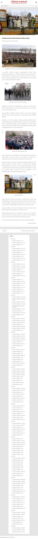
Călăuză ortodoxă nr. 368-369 (18, 355)
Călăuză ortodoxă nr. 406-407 (18, 302)
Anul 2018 (13, 367)
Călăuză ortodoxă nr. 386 (17, 330)
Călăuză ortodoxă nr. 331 (17, 413)
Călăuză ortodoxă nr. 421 (17, 279)
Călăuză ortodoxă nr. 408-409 (18, 297)
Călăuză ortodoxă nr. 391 (17, 324)
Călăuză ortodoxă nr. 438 (17, 256)
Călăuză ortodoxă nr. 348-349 (18, 388)
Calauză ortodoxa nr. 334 (17, 409)
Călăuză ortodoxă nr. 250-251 (18, 529)
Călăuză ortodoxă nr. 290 (17, 475)
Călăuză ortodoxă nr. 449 (17, 240)
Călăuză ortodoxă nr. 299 (17, 460)
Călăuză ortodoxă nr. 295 (17, 467)
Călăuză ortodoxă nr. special (18, 372)
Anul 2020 (13, 332)
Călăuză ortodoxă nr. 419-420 (18, 281)
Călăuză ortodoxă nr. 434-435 (18, 260)
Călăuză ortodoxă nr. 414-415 (18, 287)
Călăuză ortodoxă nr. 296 (17, 465)
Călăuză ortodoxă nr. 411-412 (18, 291)
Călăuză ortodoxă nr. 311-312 (18, 440)
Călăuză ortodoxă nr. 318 (17, 431)
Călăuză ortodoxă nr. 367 (17, 357)
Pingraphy (2, 537)
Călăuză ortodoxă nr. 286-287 (18, 481)
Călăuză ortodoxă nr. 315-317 (18, 433)
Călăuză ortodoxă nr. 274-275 (18, 498)
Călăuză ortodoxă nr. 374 (17, 345)
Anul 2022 (13, 295)
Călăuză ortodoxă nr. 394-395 (18, 320)
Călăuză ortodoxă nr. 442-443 (18, 250)
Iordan (4, 230)
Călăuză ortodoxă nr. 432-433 (18, 264)
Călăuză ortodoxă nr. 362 (17, 365)
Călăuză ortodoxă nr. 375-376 (18, 343)
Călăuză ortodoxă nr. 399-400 (18, 312)
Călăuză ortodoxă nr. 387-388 (18, 328)
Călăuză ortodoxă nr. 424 (17, 273)
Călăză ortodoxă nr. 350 (17, 384)
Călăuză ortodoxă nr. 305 (17, 448)
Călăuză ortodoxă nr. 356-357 (18, 374)
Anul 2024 (13, 262)
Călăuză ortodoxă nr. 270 (17, 500)
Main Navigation (19, 6)
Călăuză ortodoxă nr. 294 (17, 469)
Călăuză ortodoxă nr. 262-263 (18, 514)
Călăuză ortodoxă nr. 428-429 (18, 267)
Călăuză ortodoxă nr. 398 (17, 314)
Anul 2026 (13, 238)
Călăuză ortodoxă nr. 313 (17, 438)
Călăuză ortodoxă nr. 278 (17, 493)
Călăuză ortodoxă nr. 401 (17, 310)
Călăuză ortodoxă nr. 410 (17, 293)
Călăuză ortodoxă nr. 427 (17, 269)
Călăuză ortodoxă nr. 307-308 (18, 444)
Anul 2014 (13, 436)
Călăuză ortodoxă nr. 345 (17, 392)
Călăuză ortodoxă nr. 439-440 (18, 254)
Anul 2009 (13, 526)
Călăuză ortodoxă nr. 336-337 (18, 405)
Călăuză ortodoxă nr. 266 (17, 506)
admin (17, 41)
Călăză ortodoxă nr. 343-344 (18, 394)
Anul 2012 (13, 477)
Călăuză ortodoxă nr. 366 (17, 359)
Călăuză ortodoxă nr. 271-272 (18, 502)
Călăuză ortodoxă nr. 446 (17, 244)
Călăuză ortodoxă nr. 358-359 (18, 371)
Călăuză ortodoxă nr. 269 (17, 504)
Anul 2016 (13, 403)
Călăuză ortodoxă (19, 1)
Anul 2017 (13, 386)
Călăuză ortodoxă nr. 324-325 (18, 423)
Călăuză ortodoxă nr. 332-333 (18, 411)
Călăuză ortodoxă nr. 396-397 (18, 318)
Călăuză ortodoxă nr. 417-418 (18, 283)
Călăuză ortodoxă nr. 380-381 (18, 338)
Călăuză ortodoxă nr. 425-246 (18, 271)
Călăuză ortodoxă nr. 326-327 (18, 419)
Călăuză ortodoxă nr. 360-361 (18, 369)
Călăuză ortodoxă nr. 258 (17, 518)
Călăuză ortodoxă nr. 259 (17, 516)
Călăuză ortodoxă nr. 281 (17, 489)
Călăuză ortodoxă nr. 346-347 (18, 390)
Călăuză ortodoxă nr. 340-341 (18, 398)
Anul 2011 (13, 495)
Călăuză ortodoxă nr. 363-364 (18, 363)
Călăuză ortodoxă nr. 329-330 (18, 415)
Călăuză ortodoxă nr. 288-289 (18, 479)
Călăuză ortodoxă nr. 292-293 (18, 471)
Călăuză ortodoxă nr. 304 (17, 450)
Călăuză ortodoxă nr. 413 (17, 289)
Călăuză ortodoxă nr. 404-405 (18, 304)
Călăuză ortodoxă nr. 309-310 (18, 442)
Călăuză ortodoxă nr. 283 (17, 485)
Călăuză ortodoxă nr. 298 (17, 462)
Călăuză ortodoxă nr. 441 (17, 252)
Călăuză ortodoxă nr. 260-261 (18, 520)
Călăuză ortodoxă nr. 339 (17, 400)
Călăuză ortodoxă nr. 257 (17, 522)
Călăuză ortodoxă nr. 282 (17, 487)
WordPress (12, 537)
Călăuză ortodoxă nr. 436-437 (18, 258)
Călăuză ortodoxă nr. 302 (17, 454)
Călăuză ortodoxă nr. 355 (17, 376)
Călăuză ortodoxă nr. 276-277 (18, 497)
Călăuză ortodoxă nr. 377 (17, 341)
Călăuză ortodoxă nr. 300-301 (18, 458)
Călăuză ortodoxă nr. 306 (17, 446)
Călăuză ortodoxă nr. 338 (17, 402)
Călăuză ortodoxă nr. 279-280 (18, 491)
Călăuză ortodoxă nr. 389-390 (18, 326)
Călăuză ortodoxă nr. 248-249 (18, 531)
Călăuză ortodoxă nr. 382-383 (18, 336)
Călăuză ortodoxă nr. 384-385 (18, 334)
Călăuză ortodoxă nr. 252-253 (18, 528)
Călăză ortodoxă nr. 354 (17, 378)
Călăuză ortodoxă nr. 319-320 (18, 429)
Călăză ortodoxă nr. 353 (17, 380)
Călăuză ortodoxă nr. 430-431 (18, 266)
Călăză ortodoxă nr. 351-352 (18, 382)
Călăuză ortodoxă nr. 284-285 (18, 483)
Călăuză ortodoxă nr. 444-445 (18, 248)
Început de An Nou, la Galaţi (28, 230)
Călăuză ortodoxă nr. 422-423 (18, 275)
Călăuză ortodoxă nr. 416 (17, 285)
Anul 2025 (13, 246)
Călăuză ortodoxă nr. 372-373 (18, 349)
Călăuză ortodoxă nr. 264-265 (18, 512)
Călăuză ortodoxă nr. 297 (17, 464)
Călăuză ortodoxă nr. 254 (17, 524)
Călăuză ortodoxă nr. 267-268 (18, 508)
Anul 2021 (13, 316)
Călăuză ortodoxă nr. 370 (17, 353)
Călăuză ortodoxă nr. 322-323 (18, 425)
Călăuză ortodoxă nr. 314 (17, 434)
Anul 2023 (13, 277)
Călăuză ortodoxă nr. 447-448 (18, 242)
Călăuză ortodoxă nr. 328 (17, 417)
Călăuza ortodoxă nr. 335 (17, 407)
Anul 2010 (13, 510)
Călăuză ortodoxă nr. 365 (17, 361)
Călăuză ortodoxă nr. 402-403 (18, 309)
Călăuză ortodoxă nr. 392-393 (18, 322)
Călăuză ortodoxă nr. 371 (17, 351)
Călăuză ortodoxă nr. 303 (17, 452)
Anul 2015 (13, 421)
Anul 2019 (13, 347)
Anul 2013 (13, 456)
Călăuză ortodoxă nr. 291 (17, 473)
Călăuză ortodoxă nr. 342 (17, 396)
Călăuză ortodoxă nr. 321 (17, 427)
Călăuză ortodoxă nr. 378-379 (18, 340)
